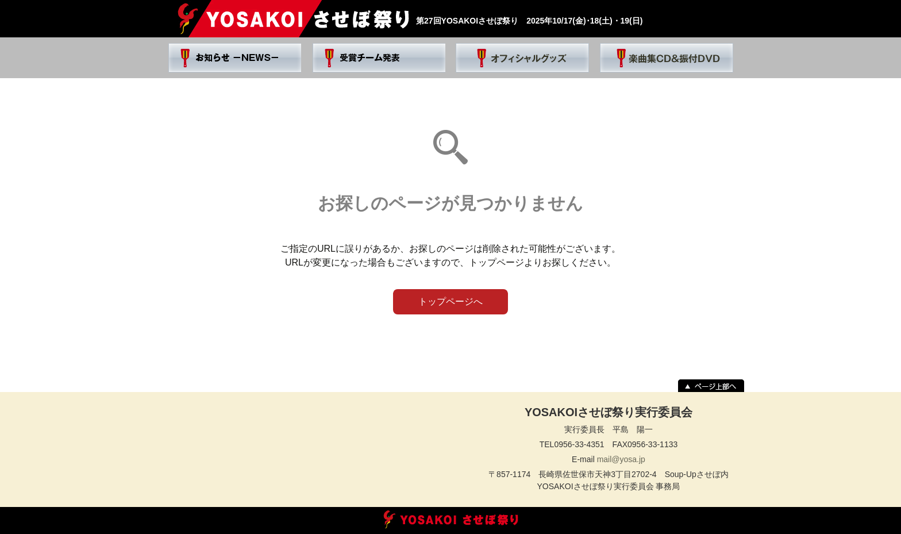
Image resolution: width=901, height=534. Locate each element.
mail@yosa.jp (621, 459)
